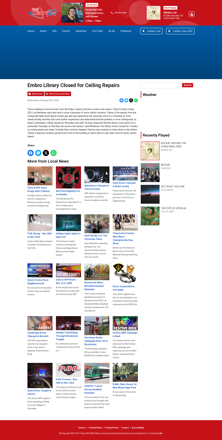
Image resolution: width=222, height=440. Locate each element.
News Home (37, 94)
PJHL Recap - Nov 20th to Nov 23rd (40, 226)
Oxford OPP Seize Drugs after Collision (40, 179)
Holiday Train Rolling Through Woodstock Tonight (68, 328)
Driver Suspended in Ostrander (125, 277)
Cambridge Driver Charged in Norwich (40, 327)
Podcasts (126, 30)
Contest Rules (95, 428)
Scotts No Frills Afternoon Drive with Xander (94, 13)
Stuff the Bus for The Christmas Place (96, 227)
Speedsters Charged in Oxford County (96, 178)
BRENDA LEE (170, 12)
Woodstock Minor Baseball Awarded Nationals (96, 277)
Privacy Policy (111, 428)
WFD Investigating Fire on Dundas (68, 181)
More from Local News (59, 94)
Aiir (161, 433)
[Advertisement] (111, 58)
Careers (82, 428)
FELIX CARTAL (167, 190)
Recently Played (156, 135)
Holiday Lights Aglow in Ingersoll (68, 226)
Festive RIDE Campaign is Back (125, 327)
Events (66, 30)
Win (54, 30)
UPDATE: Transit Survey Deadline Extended (96, 378)
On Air (111, 30)
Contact (125, 428)
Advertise (81, 30)
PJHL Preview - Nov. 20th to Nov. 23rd (68, 373)
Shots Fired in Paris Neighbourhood (40, 274)
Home (30, 30)
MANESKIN (166, 168)
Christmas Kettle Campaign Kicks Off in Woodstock (96, 331)
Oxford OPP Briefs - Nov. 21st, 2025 (68, 273)
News (43, 30)
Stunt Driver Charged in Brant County (125, 177)
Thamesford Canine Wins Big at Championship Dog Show (125, 229)
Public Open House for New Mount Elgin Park (125, 376)
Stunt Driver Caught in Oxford (40, 379)
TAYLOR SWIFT (167, 212)
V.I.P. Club (97, 30)
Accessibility (138, 428)
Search (187, 85)
